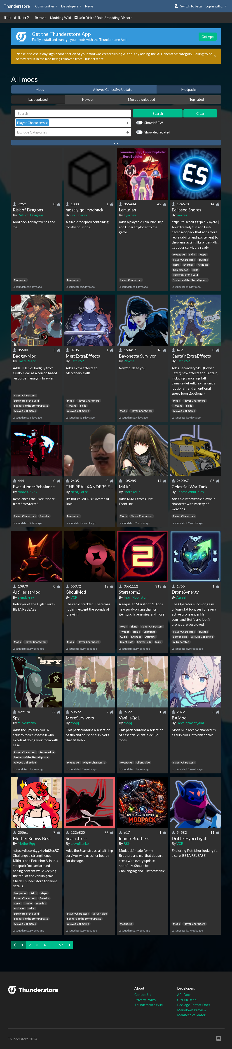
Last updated (38, 99)
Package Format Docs (193, 1005)
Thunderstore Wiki (148, 1005)
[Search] (73, 113)
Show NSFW (153, 123)
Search (158, 113)
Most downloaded (141, 99)
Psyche (129, 361)
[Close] (215, 56)
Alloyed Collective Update (112, 89)
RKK (127, 843)
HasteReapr (27, 361)
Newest (88, 99)
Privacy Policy (145, 1000)
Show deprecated (157, 132)
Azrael (181, 597)
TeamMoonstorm (136, 597)
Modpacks (189, 89)
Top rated (196, 99)
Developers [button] (70, 6)
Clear (200, 113)
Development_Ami (190, 723)
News (89, 6)
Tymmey (130, 215)
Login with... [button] (214, 6)
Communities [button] (45, 6)
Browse (40, 18)
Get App (208, 37)
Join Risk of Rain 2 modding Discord (103, 18)
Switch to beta (188, 6)
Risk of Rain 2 (16, 17)
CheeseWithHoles (190, 492)
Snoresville (132, 492)
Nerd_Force (79, 492)
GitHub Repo (187, 1000)
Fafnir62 (77, 361)
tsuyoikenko (27, 723)
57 (61, 945)
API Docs (184, 995)
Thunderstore (17, 6)
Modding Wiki (60, 18)
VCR (73, 597)
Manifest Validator (191, 1015)
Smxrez (181, 215)
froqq (74, 723)
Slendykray (26, 597)
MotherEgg (26, 843)
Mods (39, 89)
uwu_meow (78, 215)
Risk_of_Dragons (30, 215)
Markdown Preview (191, 1010)
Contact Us (142, 995)
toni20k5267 (27, 492)
